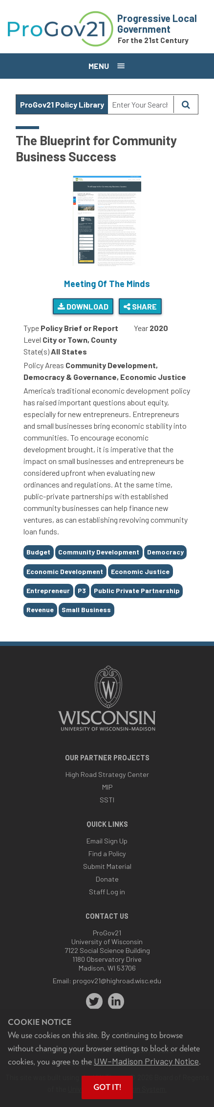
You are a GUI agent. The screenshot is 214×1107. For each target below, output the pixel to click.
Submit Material (107, 866)
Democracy (165, 552)
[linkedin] (116, 1001)
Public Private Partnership (137, 590)
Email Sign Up (107, 841)
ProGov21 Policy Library (62, 104)
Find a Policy (107, 853)
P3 (82, 590)
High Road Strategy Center (107, 774)
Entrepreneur (48, 590)
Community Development (98, 552)
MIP (107, 787)
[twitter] (94, 1001)
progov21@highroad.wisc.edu (117, 980)
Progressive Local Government (157, 23)
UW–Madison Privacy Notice (146, 1061)
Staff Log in (107, 891)
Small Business (86, 609)
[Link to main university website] (107, 731)
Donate (107, 879)
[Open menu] (107, 66)
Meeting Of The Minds (107, 283)
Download (83, 306)
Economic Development (64, 571)
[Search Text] (140, 104)
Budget (38, 552)
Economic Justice (140, 571)
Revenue (40, 609)
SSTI (107, 800)
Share (140, 306)
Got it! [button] (107, 1087)
